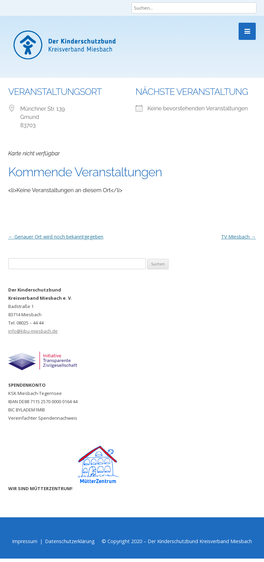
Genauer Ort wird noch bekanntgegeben (55, 236)
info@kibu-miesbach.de (33, 331)
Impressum (24, 541)
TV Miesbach (238, 236)
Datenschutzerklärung (70, 541)
